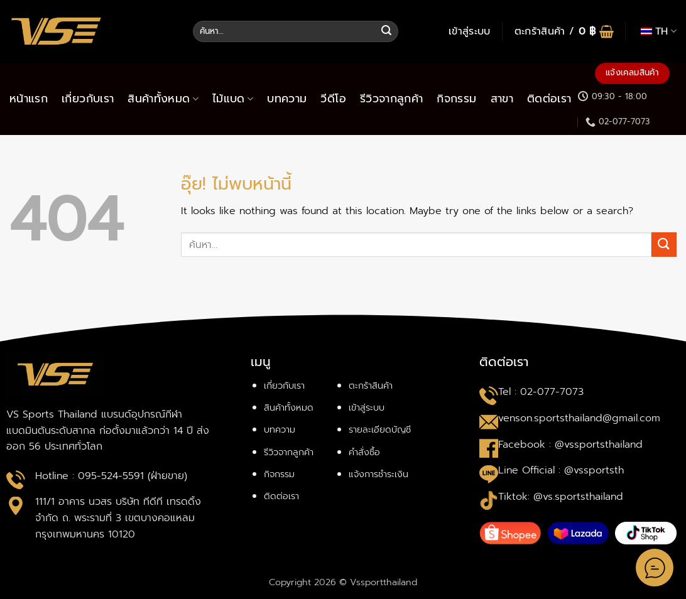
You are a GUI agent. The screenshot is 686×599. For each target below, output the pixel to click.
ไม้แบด (232, 98)
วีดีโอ (333, 98)
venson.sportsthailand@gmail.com (579, 418)
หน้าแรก (28, 98)
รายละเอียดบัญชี (380, 429)
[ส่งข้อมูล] (387, 31)
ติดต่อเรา (549, 98)
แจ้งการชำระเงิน (378, 474)
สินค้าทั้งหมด (163, 98)
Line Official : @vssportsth (561, 470)
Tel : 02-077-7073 (541, 391)
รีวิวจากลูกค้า (391, 98)
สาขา (502, 98)
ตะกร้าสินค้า (371, 385)
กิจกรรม (456, 98)
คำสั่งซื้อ (364, 452)
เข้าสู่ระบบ (366, 407)
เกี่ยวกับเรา (88, 98)
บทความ (287, 98)
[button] (470, 31)
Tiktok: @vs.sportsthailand (560, 496)
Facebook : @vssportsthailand (570, 444)
